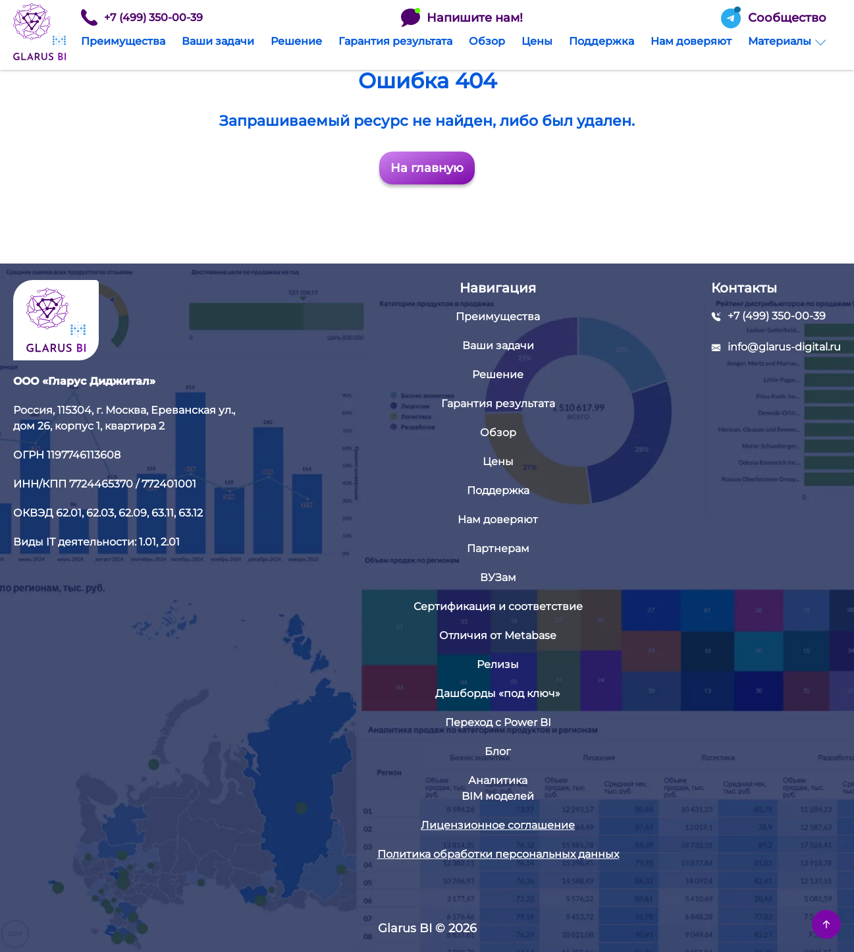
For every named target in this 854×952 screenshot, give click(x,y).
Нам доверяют (691, 41)
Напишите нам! (462, 17)
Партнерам (498, 548)
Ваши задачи (218, 41)
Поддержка (601, 41)
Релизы (498, 664)
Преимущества (123, 41)
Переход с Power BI (498, 722)
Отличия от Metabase (497, 635)
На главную (427, 168)
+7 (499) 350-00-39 (142, 17)
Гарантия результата (395, 41)
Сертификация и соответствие (498, 606)
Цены (536, 41)
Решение (296, 41)
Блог (498, 751)
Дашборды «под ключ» (497, 693)
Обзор (487, 41)
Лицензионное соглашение (498, 825)
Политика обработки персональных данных (498, 854)
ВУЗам (498, 577)
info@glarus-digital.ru (784, 347)
